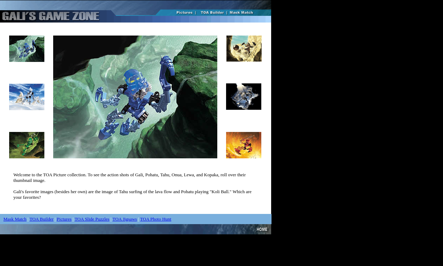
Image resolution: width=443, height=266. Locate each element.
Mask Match (15, 219)
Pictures (64, 219)
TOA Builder (42, 219)
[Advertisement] (128, 250)
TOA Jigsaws (124, 219)
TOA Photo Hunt (155, 219)
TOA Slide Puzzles (92, 219)
